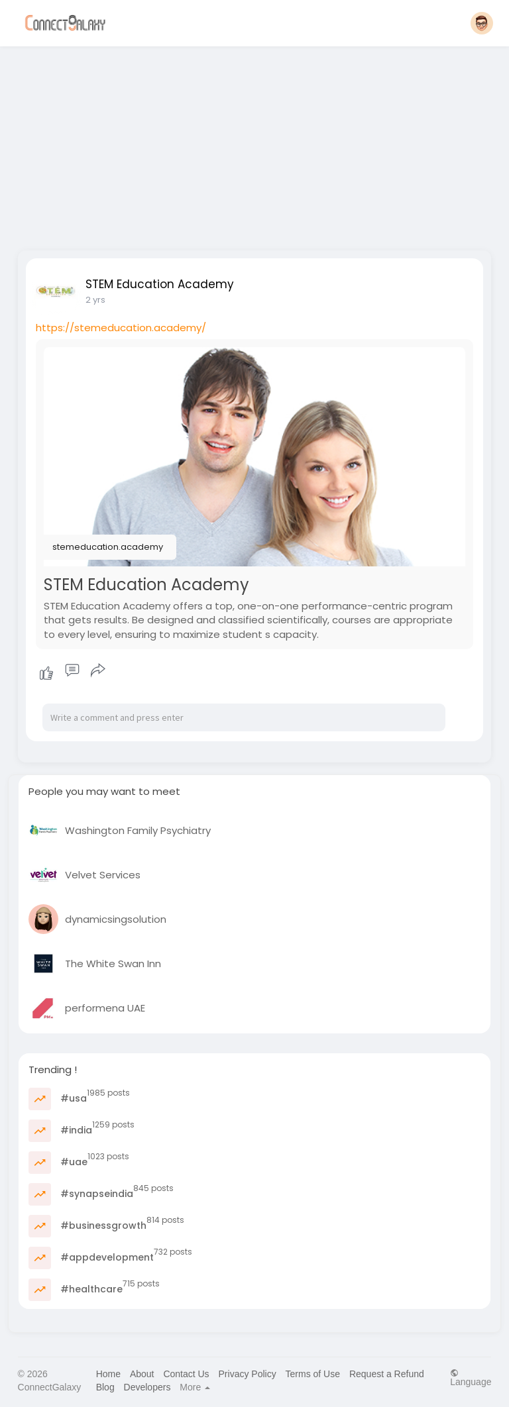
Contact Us (186, 1374)
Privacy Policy (247, 1374)
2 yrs (95, 299)
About (142, 1374)
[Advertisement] (255, 144)
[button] (482, 23)
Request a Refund (386, 1374)
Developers (147, 1387)
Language (470, 1377)
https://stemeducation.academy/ (121, 328)
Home (108, 1374)
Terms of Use (313, 1374)
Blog (105, 1387)
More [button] (195, 1387)
